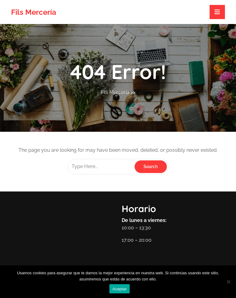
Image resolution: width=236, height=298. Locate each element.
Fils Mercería (33, 12)
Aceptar (119, 289)
